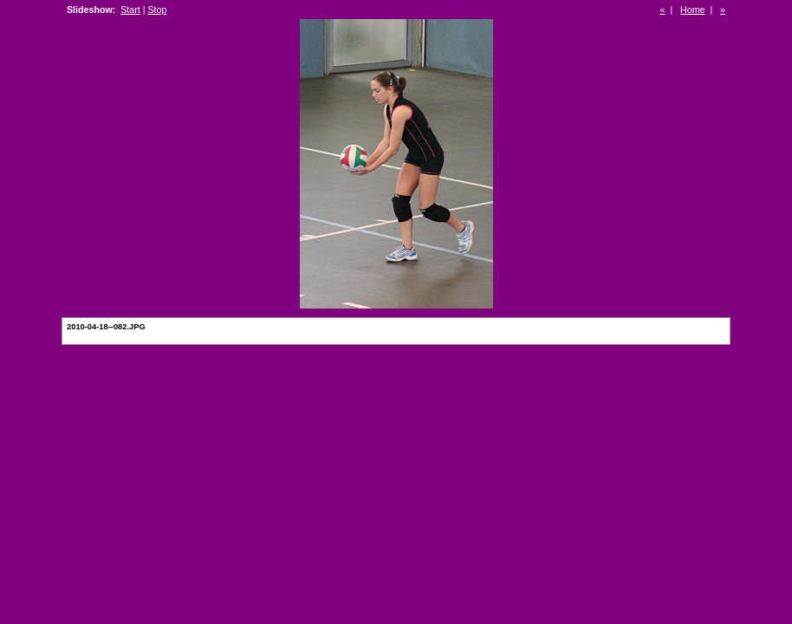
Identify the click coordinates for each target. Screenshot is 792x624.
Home (692, 9)
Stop (156, 9)
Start (130, 9)
